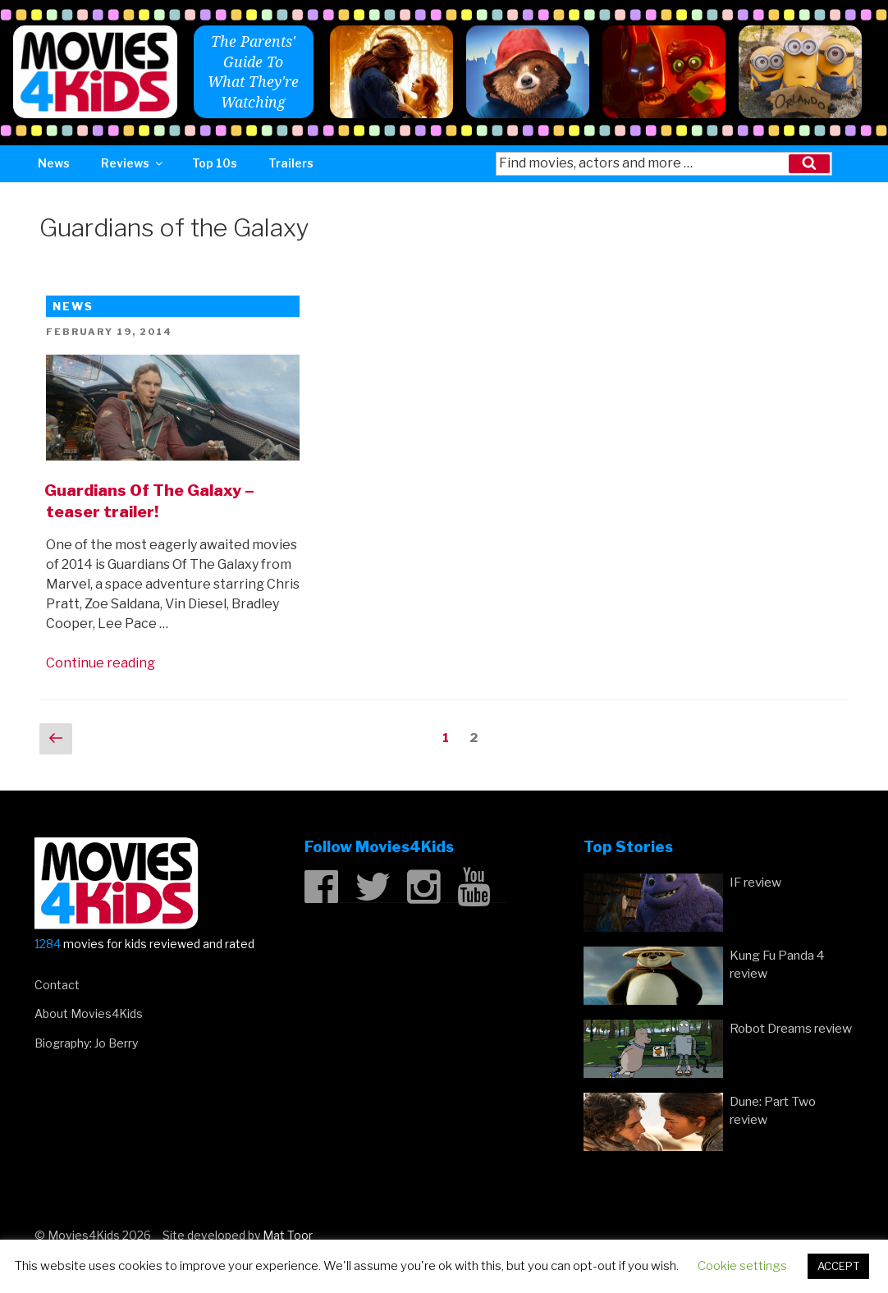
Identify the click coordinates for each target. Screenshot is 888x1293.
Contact (57, 985)
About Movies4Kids (88, 1013)
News (54, 163)
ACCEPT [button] (838, 1265)
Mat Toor (288, 1235)
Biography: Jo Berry (86, 1043)
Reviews (133, 163)
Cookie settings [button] (742, 1266)
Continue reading (100, 663)
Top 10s (214, 163)
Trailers (291, 163)
